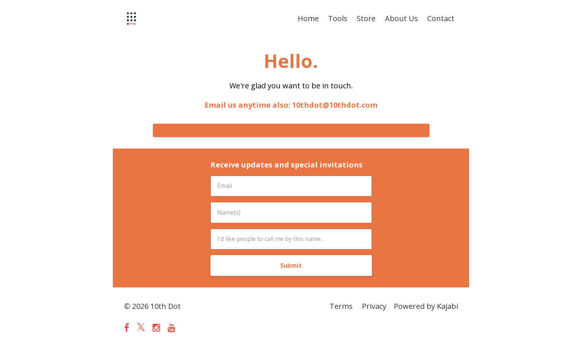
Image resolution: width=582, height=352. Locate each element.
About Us (401, 18)
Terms (341, 306)
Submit (291, 265)
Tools (337, 18)
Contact (440, 18)
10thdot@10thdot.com (334, 105)
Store (366, 18)
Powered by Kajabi (426, 306)
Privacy (374, 306)
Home (308, 18)
